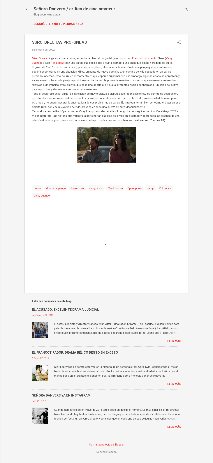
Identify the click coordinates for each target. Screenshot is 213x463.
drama (37, 188)
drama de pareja (56, 188)
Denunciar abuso (106, 452)
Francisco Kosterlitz (144, 58)
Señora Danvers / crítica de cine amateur (74, 8)
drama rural (77, 188)
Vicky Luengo (42, 195)
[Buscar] (186, 10)
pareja (150, 188)
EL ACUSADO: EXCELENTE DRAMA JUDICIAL (65, 309)
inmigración (96, 188)
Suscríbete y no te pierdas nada (58, 24)
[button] (179, 42)
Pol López (58, 62)
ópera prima (135, 188)
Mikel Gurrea (39, 58)
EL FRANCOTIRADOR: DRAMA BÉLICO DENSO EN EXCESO (75, 352)
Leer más (174, 341)
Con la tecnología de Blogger (106, 444)
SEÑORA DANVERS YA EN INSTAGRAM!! (62, 395)
